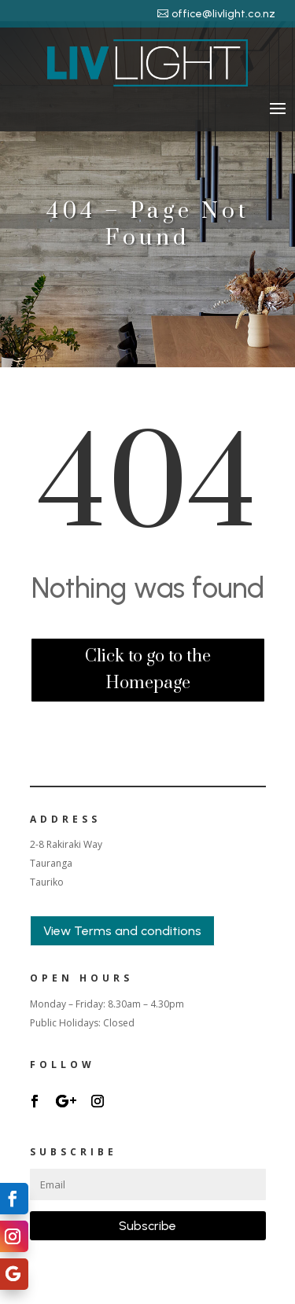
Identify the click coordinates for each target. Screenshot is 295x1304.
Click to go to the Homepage (148, 670)
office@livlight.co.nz (223, 13)
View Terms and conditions (122, 930)
